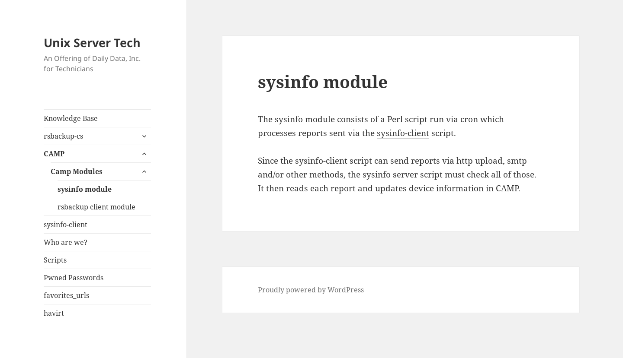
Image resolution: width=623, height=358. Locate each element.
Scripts (55, 260)
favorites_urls (66, 295)
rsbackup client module (96, 207)
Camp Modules (77, 171)
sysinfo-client (65, 224)
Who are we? (65, 242)
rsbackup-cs (63, 136)
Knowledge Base (71, 118)
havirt (54, 313)
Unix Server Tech (92, 43)
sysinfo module (85, 189)
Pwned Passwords (73, 277)
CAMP (54, 153)
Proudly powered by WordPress (311, 290)
